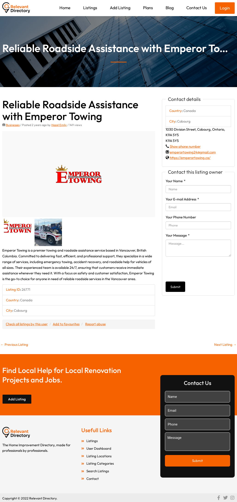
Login (225, 8)
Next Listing (225, 344)
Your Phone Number (181, 217)
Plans (148, 7)
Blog (170, 7)
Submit (175, 287)
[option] (78, 174)
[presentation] (201, 269)
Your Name (175, 181)
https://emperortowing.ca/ (190, 158)
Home (64, 7)
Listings (90, 7)
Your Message (178, 235)
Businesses (13, 125)
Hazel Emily (59, 125)
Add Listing (120, 7)
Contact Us (196, 7)
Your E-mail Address (182, 199)
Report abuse (95, 324)
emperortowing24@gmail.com (193, 152)
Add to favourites (66, 324)
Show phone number (185, 146)
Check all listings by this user (27, 324)
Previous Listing (14, 344)
